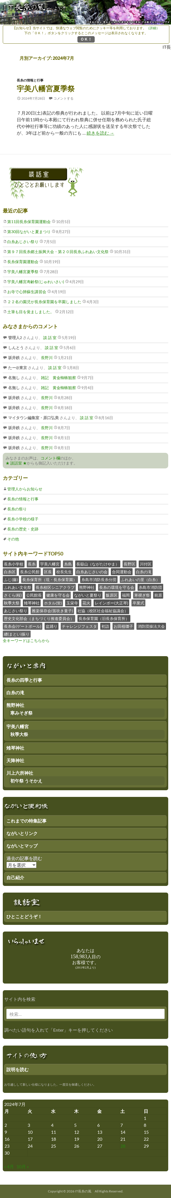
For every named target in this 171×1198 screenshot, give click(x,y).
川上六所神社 (19, 772)
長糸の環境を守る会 (116, 587)
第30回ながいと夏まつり (29, 231)
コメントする (63, 98)
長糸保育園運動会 (22, 261)
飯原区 (112, 595)
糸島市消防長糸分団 (98, 579)
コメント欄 (50, 458)
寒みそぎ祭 (21, 712)
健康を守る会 (58, 595)
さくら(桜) (13, 595)
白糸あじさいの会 (92, 571)
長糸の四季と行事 (24, 680)
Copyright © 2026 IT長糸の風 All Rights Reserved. (85, 1191)
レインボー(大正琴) (111, 603)
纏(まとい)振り (17, 634)
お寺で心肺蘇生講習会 (26, 291)
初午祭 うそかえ (26, 780)
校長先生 (64, 571)
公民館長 (34, 595)
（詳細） (153, 28)
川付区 (146, 564)
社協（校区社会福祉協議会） (102, 610)
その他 (13, 539)
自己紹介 (15, 877)
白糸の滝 (144, 571)
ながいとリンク (22, 833)
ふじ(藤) (11, 579)
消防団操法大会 (151, 626)
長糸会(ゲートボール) (22, 626)
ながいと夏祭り (87, 595)
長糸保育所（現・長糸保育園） (49, 579)
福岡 (126, 595)
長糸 (32, 564)
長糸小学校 (13, 564)
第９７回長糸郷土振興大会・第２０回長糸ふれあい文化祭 (58, 251)
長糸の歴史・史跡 (22, 529)
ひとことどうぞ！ (24, 916)
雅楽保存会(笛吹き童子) (52, 610)
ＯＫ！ (86, 39)
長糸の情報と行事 (30, 80)
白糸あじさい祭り (22, 241)
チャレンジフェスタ (79, 626)
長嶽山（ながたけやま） (97, 564)
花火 (86, 603)
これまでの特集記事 (26, 820)
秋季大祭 (11, 603)
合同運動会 (121, 571)
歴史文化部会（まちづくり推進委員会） (39, 618)
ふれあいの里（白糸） (140, 579)
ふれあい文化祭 (17, 587)
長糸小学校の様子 (22, 519)
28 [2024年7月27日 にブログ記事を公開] (122, 1145)
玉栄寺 (72, 603)
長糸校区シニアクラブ (55, 587)
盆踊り (51, 626)
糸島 (68, 564)
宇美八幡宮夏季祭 (46, 88)
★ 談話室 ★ (16, 463)
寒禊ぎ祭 (142, 595)
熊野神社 (87, 587)
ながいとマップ (22, 845)
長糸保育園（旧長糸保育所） (104, 618)
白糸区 (10, 571)
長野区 (129, 564)
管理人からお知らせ (24, 488)
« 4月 (9, 1166)
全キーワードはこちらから (26, 640)
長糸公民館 (30, 571)
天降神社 (15, 760)
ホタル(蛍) (53, 603)
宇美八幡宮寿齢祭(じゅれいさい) (35, 281)
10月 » (22, 1166)
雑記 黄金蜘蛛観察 (58, 377)
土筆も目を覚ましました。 (30, 311)
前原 (158, 595)
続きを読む (100, 132)
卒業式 (138, 603)
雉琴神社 (32, 603)
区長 (48, 571)
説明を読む (17, 1069)
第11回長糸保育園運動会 (29, 221)
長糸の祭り (17, 509)
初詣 (105, 626)
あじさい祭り (15, 610)
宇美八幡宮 (50, 564)
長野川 (46, 357)
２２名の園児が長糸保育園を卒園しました (44, 301)
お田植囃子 (123, 626)
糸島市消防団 (150, 587)
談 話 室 (49, 337)
